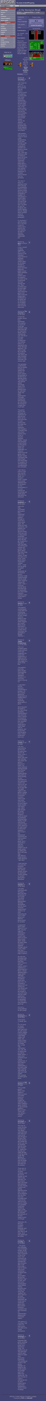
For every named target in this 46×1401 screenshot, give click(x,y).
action (3, 26)
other (2, 34)
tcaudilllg (20, 1242)
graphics (3, 44)
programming (5, 42)
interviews (4, 38)
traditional (4, 24)
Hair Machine (22, 1083)
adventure (4, 30)
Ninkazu (20, 603)
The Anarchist (22, 312)
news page (4, 10)
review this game (36, 25)
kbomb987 (21, 1122)
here (24, 53)
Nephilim (20, 885)
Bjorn (19, 243)
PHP (22, 1398)
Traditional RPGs (28, 12)
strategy (3, 28)
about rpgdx (4, 20)
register (17, 6)
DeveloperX (21, 1016)
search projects (5, 18)
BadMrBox (21, 502)
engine (3, 32)
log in (11, 6)
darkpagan (21, 1336)
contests (3, 16)
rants (2, 40)
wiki (2, 14)
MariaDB (29, 1398)
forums (3, 12)
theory (3, 46)
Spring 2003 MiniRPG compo (25, 69)
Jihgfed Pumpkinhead (22, 642)
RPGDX (19, 12)
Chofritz (20, 742)
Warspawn (21, 79)
